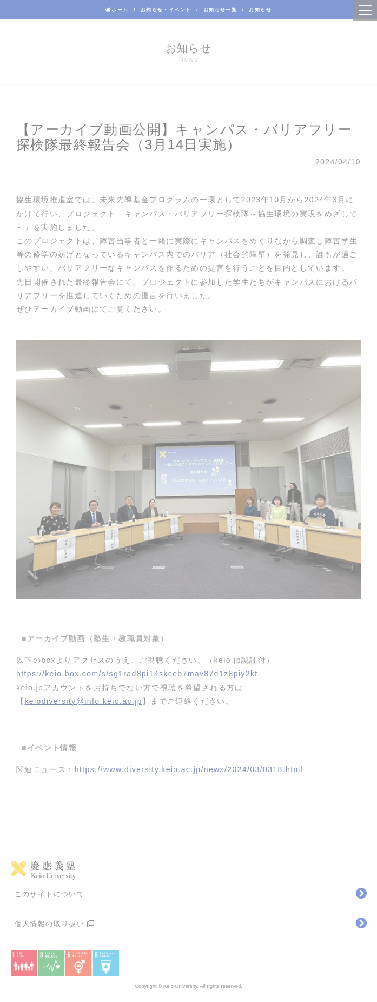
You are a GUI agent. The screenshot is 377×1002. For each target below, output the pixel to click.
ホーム (117, 9)
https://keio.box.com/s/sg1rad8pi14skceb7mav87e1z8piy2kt (137, 673)
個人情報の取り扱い (55, 924)
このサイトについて (50, 894)
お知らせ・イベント (166, 9)
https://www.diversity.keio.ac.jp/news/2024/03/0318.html (189, 769)
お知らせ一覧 (220, 9)
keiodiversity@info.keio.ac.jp (83, 701)
